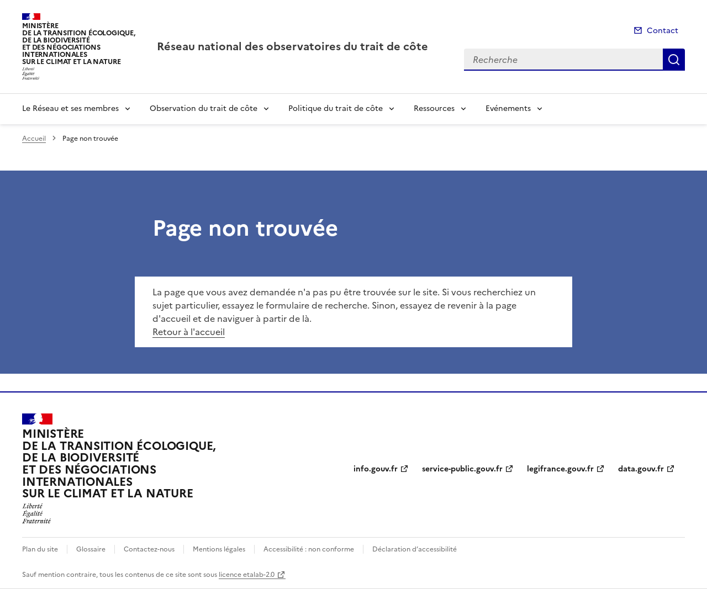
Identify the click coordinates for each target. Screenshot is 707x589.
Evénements (508, 108)
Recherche (674, 60)
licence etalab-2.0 (247, 575)
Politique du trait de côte (335, 108)
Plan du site (40, 549)
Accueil (34, 139)
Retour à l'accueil (188, 331)
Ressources (434, 108)
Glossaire (90, 549)
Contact (662, 30)
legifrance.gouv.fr (560, 469)
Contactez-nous (149, 549)
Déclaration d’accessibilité (414, 549)
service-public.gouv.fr (462, 469)
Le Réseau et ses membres (70, 108)
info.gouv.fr (376, 469)
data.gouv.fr (641, 469)
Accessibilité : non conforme (308, 549)
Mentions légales (219, 549)
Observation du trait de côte (203, 108)
